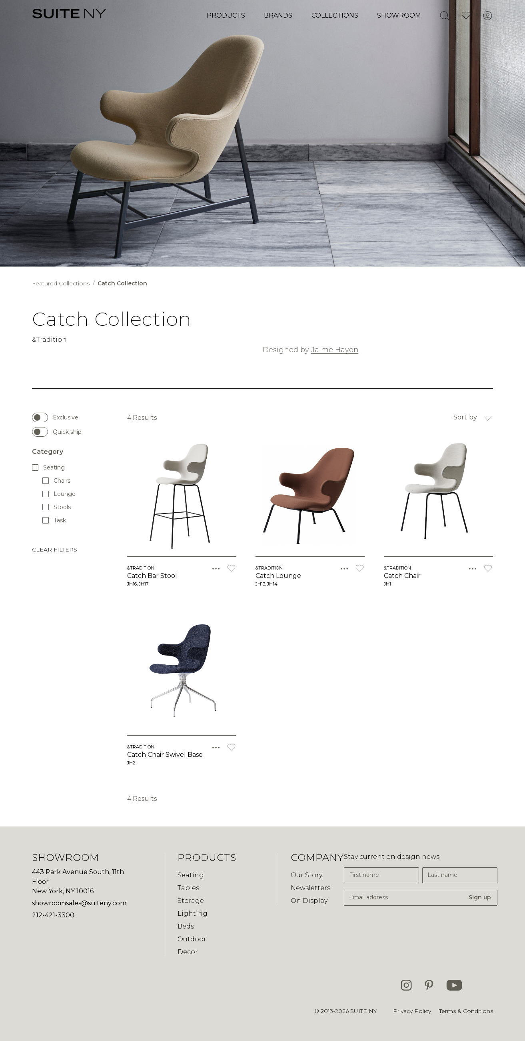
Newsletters (310, 888)
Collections (334, 15)
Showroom (399, 15)
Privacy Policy (412, 1011)
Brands (278, 15)
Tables (188, 888)
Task (54, 520)
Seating (49, 467)
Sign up (480, 897)
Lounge (59, 493)
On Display (309, 901)
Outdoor (192, 939)
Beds (186, 926)
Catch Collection (122, 283)
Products (226, 15)
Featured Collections (61, 283)
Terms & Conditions (466, 1011)
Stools (57, 507)
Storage (191, 901)
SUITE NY (363, 1011)
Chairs (56, 480)
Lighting (193, 913)
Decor (188, 952)
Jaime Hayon (335, 349)
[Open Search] (444, 15)
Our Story (306, 875)
